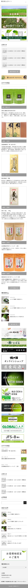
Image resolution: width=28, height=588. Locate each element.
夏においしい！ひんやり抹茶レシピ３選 (17, 536)
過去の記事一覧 (14, 324)
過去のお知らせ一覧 (14, 71)
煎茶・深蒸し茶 (6, 107)
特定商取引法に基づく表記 (6, 575)
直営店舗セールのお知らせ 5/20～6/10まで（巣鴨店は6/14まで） (14, 51)
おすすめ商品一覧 (14, 288)
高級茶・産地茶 (6, 141)
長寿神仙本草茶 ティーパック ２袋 (9, 246)
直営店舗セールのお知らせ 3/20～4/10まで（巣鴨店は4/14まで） (14, 65)
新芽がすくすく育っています (14, 543)
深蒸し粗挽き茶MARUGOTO (8, 110)
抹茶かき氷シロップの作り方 (17, 316)
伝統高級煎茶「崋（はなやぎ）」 (9, 144)
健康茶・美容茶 (6, 242)
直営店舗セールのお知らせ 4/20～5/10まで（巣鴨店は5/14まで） (14, 58)
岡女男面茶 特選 (5, 178)
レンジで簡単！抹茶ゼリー (16, 299)
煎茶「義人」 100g (6, 210)
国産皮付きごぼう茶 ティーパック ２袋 (10, 277)
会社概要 (3, 573)
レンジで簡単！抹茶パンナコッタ (18, 308)
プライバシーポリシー (5, 577)
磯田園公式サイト (16, 586)
